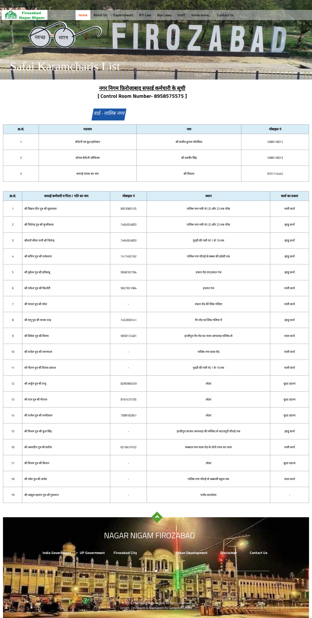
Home (83, 15)
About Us (100, 15)
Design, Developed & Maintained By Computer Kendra (156, 607)
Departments (123, 15)
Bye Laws (164, 15)
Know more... (201, 15)
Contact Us (225, 15)
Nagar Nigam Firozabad (149, 535)
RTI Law (145, 15)
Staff (181, 15)
